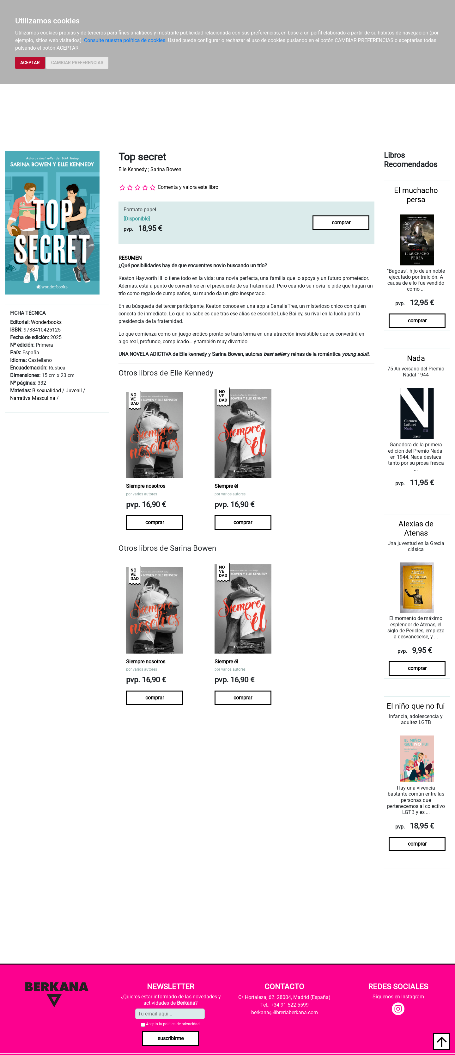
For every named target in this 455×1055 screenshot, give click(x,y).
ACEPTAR (30, 62)
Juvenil (74, 391)
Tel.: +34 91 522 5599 (284, 1005)
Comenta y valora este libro (188, 187)
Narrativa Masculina (32, 398)
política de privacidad (181, 1024)
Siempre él (226, 486)
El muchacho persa (416, 195)
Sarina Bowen (165, 169)
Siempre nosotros (145, 486)
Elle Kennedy (132, 169)
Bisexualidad (46, 391)
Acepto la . (173, 1024)
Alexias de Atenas (416, 528)
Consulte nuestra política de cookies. (125, 40)
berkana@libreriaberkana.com (284, 1012)
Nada (416, 358)
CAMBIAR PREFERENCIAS (77, 62)
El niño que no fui (416, 706)
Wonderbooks (46, 322)
